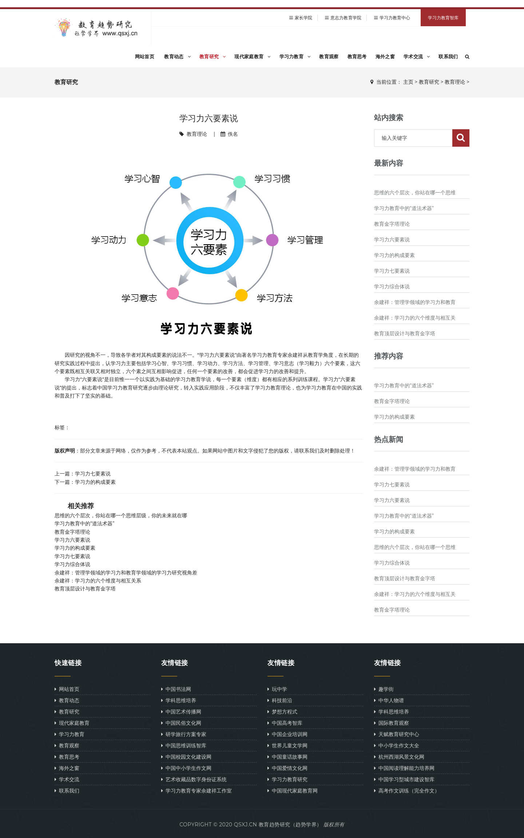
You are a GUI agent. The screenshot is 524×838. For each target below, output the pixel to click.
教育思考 (357, 56)
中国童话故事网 (287, 756)
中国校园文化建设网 (186, 756)
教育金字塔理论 (72, 532)
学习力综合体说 (72, 564)
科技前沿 (279, 700)
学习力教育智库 (443, 17)
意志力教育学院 (345, 18)
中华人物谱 (389, 700)
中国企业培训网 (287, 734)
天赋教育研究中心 (396, 734)
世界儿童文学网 (287, 745)
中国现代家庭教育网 (292, 790)
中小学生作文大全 (396, 745)
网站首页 (144, 56)
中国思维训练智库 (183, 745)
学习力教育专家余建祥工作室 (196, 790)
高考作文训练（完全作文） (407, 790)
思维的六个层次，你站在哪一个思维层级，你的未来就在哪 (121, 515)
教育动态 (177, 56)
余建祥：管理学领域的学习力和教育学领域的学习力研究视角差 (126, 572)
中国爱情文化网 (287, 767)
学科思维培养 (178, 700)
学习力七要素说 (93, 473)
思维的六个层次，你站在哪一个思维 (415, 192)
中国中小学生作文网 (186, 767)
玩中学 (277, 688)
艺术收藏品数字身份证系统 (194, 779)
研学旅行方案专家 (183, 734)
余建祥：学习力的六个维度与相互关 (415, 318)
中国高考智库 (284, 722)
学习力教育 (295, 56)
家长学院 (303, 18)
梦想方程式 (282, 711)
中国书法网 (176, 688)
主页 (408, 82)
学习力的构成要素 (95, 481)
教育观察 (328, 56)
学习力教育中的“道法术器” (85, 523)
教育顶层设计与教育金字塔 (85, 588)
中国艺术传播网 (181, 711)
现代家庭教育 (252, 56)
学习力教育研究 (287, 779)
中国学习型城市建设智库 (404, 779)
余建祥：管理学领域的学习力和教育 (415, 302)
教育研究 (212, 56)
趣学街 (384, 688)
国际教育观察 (391, 722)
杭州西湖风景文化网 (399, 756)
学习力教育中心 (395, 18)
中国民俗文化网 (181, 722)
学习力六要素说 (72, 540)
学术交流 (417, 56)
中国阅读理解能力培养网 (404, 767)
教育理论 (455, 82)
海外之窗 (385, 56)
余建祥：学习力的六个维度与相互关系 (98, 580)
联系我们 (448, 56)
